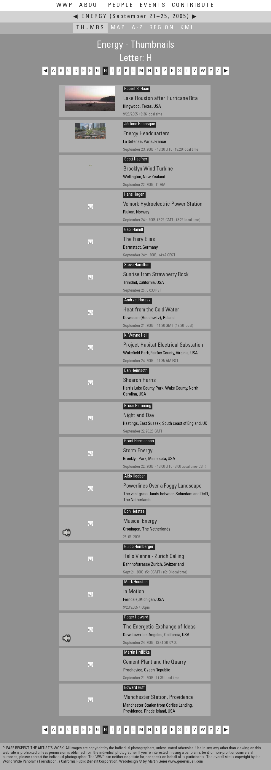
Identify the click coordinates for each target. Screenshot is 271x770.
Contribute (193, 5)
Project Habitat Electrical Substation (163, 345)
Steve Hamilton (136, 265)
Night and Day (138, 416)
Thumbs (90, 28)
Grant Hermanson (139, 441)
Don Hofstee (134, 512)
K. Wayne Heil (135, 336)
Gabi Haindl (133, 230)
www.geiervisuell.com (185, 762)
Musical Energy (140, 521)
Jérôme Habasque (139, 124)
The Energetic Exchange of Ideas (159, 627)
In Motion (133, 592)
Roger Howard (136, 617)
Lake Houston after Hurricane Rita (160, 99)
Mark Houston (136, 582)
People (121, 5)
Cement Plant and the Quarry (154, 662)
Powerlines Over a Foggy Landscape (162, 486)
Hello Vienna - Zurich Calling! (154, 557)
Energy (94, 17)
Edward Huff (134, 688)
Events (153, 5)
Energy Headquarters (146, 134)
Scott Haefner (135, 159)
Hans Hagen (134, 195)
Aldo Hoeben (135, 477)
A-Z (138, 28)
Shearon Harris (139, 380)
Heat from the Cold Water (151, 310)
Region (161, 28)
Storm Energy (137, 451)
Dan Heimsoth (136, 371)
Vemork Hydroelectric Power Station (163, 204)
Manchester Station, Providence (158, 697)
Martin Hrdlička (137, 653)
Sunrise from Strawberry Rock (156, 275)
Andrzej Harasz (137, 300)
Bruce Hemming (137, 406)
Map (118, 28)
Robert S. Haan (136, 89)
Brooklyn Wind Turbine (148, 169)
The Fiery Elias (139, 239)
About (90, 5)
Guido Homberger (139, 547)
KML (187, 28)
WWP (64, 5)
